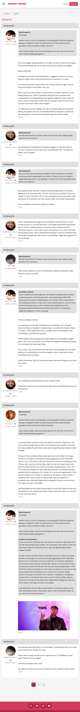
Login (65, 4)
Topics (16, 13)
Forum (6, 13)
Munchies (9, 41)
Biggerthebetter (10, 657)
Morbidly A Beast (10, 142)
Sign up (74, 4)
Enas (9, 265)
